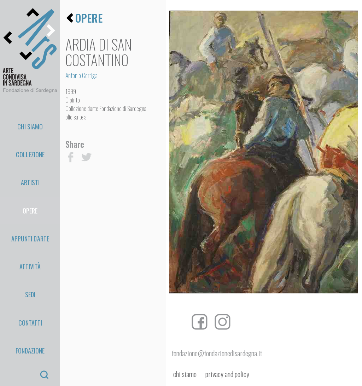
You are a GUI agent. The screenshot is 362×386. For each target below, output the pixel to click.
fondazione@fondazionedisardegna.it (216, 353)
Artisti (30, 153)
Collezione (30, 136)
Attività (30, 202)
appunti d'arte (30, 186)
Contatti (30, 235)
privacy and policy (227, 374)
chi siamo (185, 374)
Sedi (30, 218)
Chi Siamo (30, 120)
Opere (30, 169)
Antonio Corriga (81, 75)
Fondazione (30, 251)
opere (89, 18)
